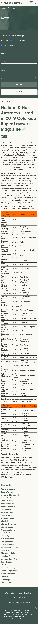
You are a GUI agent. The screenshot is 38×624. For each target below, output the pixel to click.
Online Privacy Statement (13, 612)
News (23, 40)
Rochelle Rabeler (8, 489)
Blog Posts (15, 40)
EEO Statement (24, 598)
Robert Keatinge (7, 498)
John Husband (7, 515)
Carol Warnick (7, 492)
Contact (10, 593)
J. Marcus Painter (8, 544)
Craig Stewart (7, 542)
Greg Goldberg (7, 501)
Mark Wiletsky (7, 533)
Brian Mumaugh (7, 504)
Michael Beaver (7, 527)
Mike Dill (4, 521)
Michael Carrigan (8, 524)
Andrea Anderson (8, 530)
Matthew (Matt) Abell (10, 495)
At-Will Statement (13, 603)
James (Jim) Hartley (9, 571)
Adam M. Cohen (7, 518)
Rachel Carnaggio (8, 568)
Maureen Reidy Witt (9, 559)
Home (3, 8)
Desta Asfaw (6, 509)
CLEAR (19, 84)
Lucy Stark (5, 577)
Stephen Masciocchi (9, 547)
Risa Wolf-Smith (7, 539)
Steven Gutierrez (8, 574)
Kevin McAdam (7, 512)
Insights (11, 8)
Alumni (19, 593)
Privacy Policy (12, 598)
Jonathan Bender (8, 556)
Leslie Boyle (5, 536)
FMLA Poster (25, 603)
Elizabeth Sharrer (8, 507)
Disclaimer (27, 593)
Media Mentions (8, 45)
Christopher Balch (8, 553)
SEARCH (19, 92)
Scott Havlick (6, 562)
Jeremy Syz (5, 579)
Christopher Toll (7, 565)
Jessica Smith (6, 550)
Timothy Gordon (7, 582)
